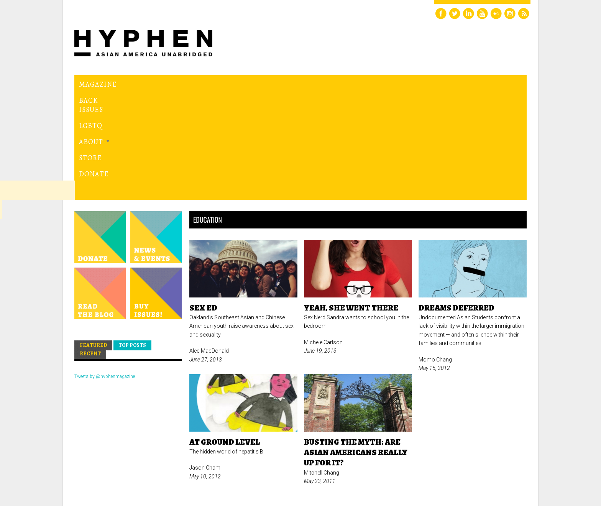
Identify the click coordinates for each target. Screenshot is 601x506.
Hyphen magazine (110, 468)
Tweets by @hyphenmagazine (104, 271)
